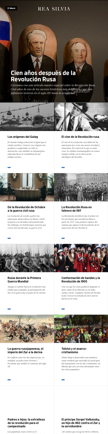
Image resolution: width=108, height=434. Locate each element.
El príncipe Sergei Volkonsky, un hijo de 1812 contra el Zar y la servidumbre (81, 423)
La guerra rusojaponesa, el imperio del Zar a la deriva (25, 350)
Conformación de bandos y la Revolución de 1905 (81, 279)
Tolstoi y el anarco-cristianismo (74, 350)
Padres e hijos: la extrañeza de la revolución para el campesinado (26, 423)
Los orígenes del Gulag (23, 136)
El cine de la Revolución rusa (80, 136)
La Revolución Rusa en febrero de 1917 (77, 208)
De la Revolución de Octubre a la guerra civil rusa (26, 208)
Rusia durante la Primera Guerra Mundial (24, 279)
